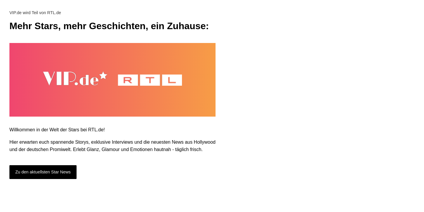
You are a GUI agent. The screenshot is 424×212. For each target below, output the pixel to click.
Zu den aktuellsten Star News (43, 172)
